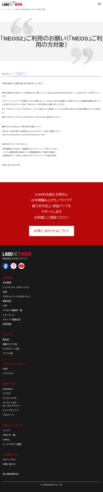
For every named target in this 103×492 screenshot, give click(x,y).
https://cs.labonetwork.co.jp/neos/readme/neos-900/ (23, 135)
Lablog (6, 439)
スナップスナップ (11, 410)
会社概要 (7, 283)
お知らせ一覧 (9, 435)
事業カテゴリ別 (10, 344)
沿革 (5, 292)
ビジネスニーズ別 (11, 349)
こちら (17, 165)
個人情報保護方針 (11, 474)
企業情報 (7, 277)
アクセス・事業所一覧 (12, 310)
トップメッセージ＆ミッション (16, 287)
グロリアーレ (8, 415)
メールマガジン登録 (12, 444)
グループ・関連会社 (12, 319)
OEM (5, 369)
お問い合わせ (9, 464)
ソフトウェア (8, 373)
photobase (8, 389)
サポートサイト (9, 460)
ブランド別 (8, 353)
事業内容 (7, 301)
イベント (6, 430)
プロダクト (8, 334)
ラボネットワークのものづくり (16, 296)
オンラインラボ (9, 398)
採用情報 (7, 324)
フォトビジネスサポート (15, 364)
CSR (5, 306)
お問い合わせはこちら (51, 231)
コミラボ (7, 393)
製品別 (6, 339)
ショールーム (8, 315)
